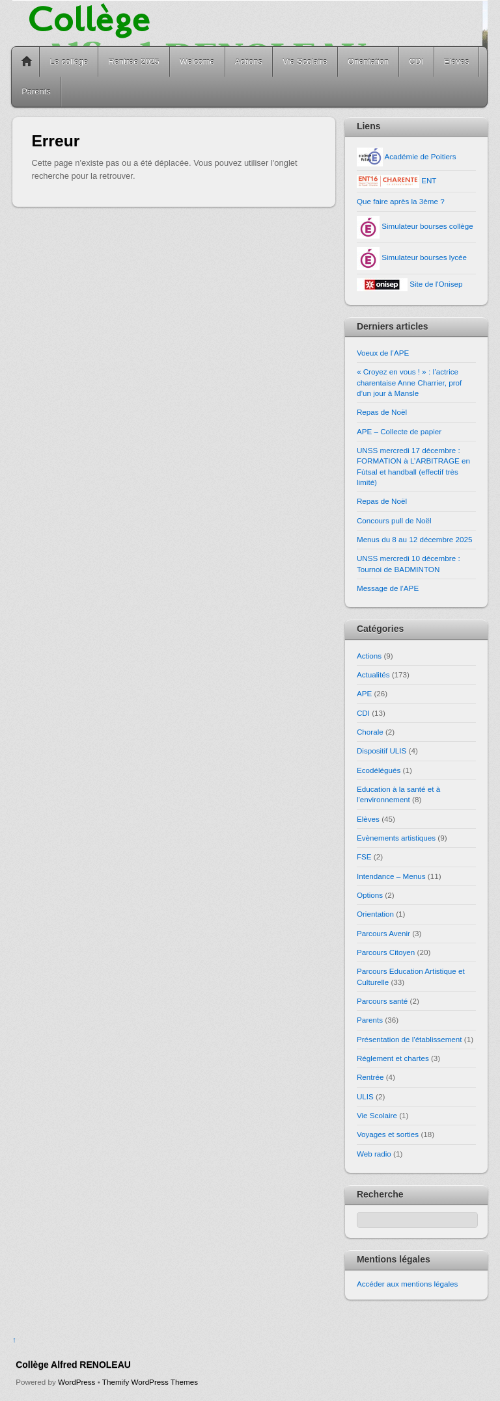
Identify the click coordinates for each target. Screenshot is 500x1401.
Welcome (197, 61)
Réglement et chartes (393, 1058)
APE (364, 693)
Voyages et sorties (388, 1134)
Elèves (456, 61)
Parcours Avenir (383, 933)
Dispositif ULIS (381, 750)
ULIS (365, 1096)
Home (27, 62)
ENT (397, 180)
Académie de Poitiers (406, 156)
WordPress (76, 1382)
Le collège (68, 61)
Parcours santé (382, 1001)
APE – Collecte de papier (399, 431)
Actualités (373, 674)
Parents (36, 91)
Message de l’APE (388, 588)
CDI (416, 61)
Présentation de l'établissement (409, 1039)
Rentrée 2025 (134, 61)
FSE (364, 856)
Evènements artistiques (396, 837)
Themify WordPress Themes (150, 1382)
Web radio (374, 1153)
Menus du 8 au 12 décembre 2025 (415, 539)
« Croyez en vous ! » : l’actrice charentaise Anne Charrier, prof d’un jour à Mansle (409, 382)
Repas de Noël (382, 412)
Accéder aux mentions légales (407, 1283)
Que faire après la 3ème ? (401, 201)
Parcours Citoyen (386, 952)
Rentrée (370, 1077)
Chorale (370, 731)
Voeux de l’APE (383, 352)
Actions (248, 61)
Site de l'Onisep (410, 284)
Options (370, 895)
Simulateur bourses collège (415, 226)
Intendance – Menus (391, 876)
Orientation (368, 61)
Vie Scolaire (305, 61)
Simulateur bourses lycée (412, 257)
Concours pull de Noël (394, 520)
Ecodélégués (378, 770)
